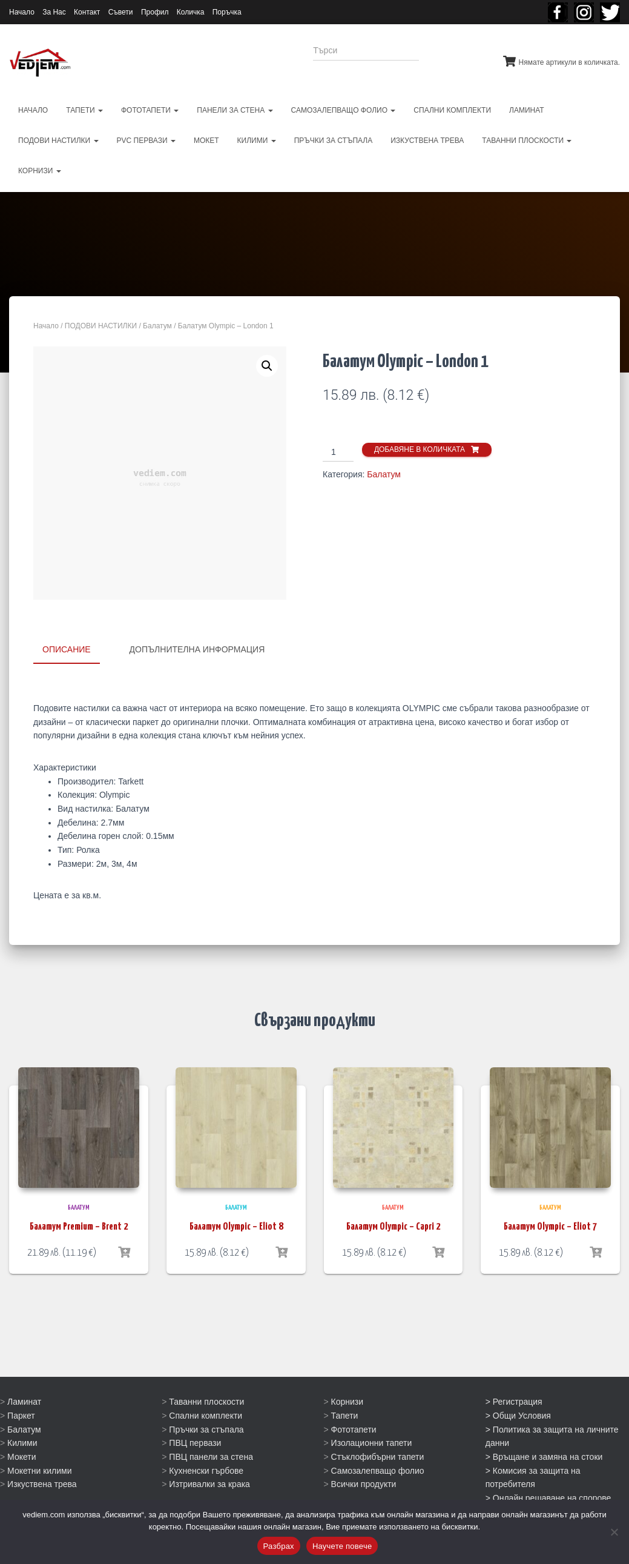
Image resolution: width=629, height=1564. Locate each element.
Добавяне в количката (419, 449)
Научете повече (342, 1546)
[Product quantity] (338, 452)
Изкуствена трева (42, 1483)
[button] (267, 366)
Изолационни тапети (371, 1441)
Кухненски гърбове (206, 1469)
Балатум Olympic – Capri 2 (393, 1226)
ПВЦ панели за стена (211, 1455)
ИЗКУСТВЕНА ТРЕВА (427, 140)
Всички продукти (364, 1483)
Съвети (120, 12)
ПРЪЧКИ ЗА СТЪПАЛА (333, 140)
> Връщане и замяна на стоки (544, 1455)
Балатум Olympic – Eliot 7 (550, 1226)
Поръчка (227, 12)
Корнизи (347, 1400)
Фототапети (354, 1428)
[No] (614, 1532)
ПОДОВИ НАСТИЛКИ (58, 140)
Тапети (344, 1414)
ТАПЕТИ (84, 110)
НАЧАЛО (33, 110)
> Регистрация (514, 1400)
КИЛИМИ (256, 140)
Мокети (21, 1455)
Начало (22, 12)
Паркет (21, 1414)
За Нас (54, 12)
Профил (155, 12)
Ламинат (24, 1400)
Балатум (157, 326)
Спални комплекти (205, 1414)
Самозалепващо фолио (377, 1469)
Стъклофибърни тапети (377, 1455)
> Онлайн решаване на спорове (548, 1497)
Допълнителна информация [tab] (197, 649)
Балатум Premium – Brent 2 (79, 1226)
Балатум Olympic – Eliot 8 (236, 1226)
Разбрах (278, 1546)
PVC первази (146, 140)
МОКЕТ (206, 140)
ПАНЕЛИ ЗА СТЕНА (234, 110)
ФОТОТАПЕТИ (150, 110)
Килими (22, 1441)
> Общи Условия (518, 1414)
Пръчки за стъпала (206, 1428)
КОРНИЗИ (39, 171)
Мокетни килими (39, 1469)
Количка (191, 12)
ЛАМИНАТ (526, 110)
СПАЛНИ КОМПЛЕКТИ (452, 110)
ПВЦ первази (195, 1441)
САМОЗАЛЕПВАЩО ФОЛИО (343, 110)
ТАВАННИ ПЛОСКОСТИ (526, 140)
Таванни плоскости (206, 1400)
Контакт (87, 12)
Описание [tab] (66, 649)
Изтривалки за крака (209, 1483)
